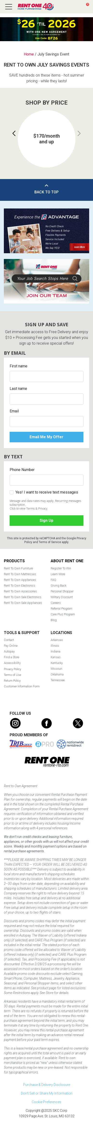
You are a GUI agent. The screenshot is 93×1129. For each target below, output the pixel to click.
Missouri (56, 668)
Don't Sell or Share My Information (46, 1093)
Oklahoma (57, 674)
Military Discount (62, 597)
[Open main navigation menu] (8, 6)
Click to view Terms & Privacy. (29, 508)
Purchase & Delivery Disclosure (46, 1085)
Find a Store (77, 7)
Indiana (55, 651)
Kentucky (57, 663)
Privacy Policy (12, 669)
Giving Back (58, 585)
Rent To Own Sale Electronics (22, 597)
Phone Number (22, 469)
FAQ (53, 580)
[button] (14, 133)
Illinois (55, 645)
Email (14, 411)
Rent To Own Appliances (20, 580)
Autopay (9, 651)
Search (68, 7)
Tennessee (58, 680)
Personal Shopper (62, 591)
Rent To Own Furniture (18, 568)
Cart (87, 4)
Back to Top (46, 192)
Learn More (58, 574)
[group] (46, 139)
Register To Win (61, 568)
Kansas (56, 657)
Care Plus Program (63, 614)
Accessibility (12, 663)
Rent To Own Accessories (20, 591)
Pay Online (11, 645)
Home (29, 54)
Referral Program (61, 608)
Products (14, 561)
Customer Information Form (22, 686)
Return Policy (12, 680)
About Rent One (67, 561)
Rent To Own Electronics (19, 585)
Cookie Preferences (46, 1102)
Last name (18, 388)
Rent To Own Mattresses (20, 574)
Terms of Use (12, 675)
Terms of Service (50, 542)
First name (18, 366)
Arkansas (57, 640)
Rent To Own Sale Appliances (23, 603)
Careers (56, 603)
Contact (9, 640)
